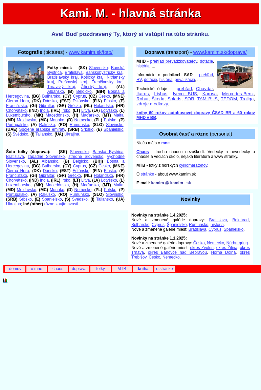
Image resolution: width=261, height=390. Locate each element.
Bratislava (74, 72)
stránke (147, 174)
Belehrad (240, 220)
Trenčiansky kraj (108, 82)
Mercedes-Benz (238, 93)
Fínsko (110, 101)
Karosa (209, 93)
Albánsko (55, 91)
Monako (57, 120)
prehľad (206, 75)
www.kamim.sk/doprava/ (220, 52)
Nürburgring (237, 243)
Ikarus (142, 93)
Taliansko (44, 134)
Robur (142, 98)
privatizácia (185, 79)
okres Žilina (226, 247)
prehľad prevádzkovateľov (173, 61)
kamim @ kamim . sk (171, 183)
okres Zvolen (202, 247)
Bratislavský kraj (62, 77)
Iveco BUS (185, 93)
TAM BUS (207, 98)
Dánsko (50, 101)
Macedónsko (57, 115)
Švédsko (20, 134)
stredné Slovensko (85, 156)
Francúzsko (16, 105)
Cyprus (79, 96)
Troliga (247, 98)
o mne (36, 268)
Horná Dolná (223, 252)
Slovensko (98, 67)
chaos (57, 268)
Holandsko (103, 105)
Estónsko (81, 101)
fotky (100, 268)
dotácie (206, 61)
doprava (79, 268)
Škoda (158, 98)
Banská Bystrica (108, 151)
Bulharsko (51, 96)
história (143, 66)
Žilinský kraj (93, 86)
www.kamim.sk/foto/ (91, 52)
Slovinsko (114, 124)
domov (15, 268)
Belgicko (83, 91)
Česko (104, 96)
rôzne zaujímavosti (61, 204)
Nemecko (83, 120)
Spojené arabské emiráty (42, 129)
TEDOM (229, 98)
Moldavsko (26, 120)
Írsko (66, 110)
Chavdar (204, 88)
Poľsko (110, 120)
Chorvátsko (16, 110)
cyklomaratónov (193, 165)
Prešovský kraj (73, 82)
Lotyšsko (109, 110)
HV (139, 79)
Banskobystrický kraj (105, 72)
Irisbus (160, 93)
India (44, 110)
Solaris (174, 98)
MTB (121, 268)
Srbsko (87, 129)
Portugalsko (16, 124)
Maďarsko (90, 115)
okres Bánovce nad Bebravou (177, 252)
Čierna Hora (17, 101)
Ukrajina (71, 134)
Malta (118, 115)
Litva (85, 110)
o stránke (164, 268)
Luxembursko (18, 115)
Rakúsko (47, 124)
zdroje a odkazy (152, 103)
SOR (189, 98)
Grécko (74, 105)
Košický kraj (92, 77)
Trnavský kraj (61, 86)
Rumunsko (79, 124)
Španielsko (114, 129)
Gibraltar (46, 105)
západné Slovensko (46, 156)
